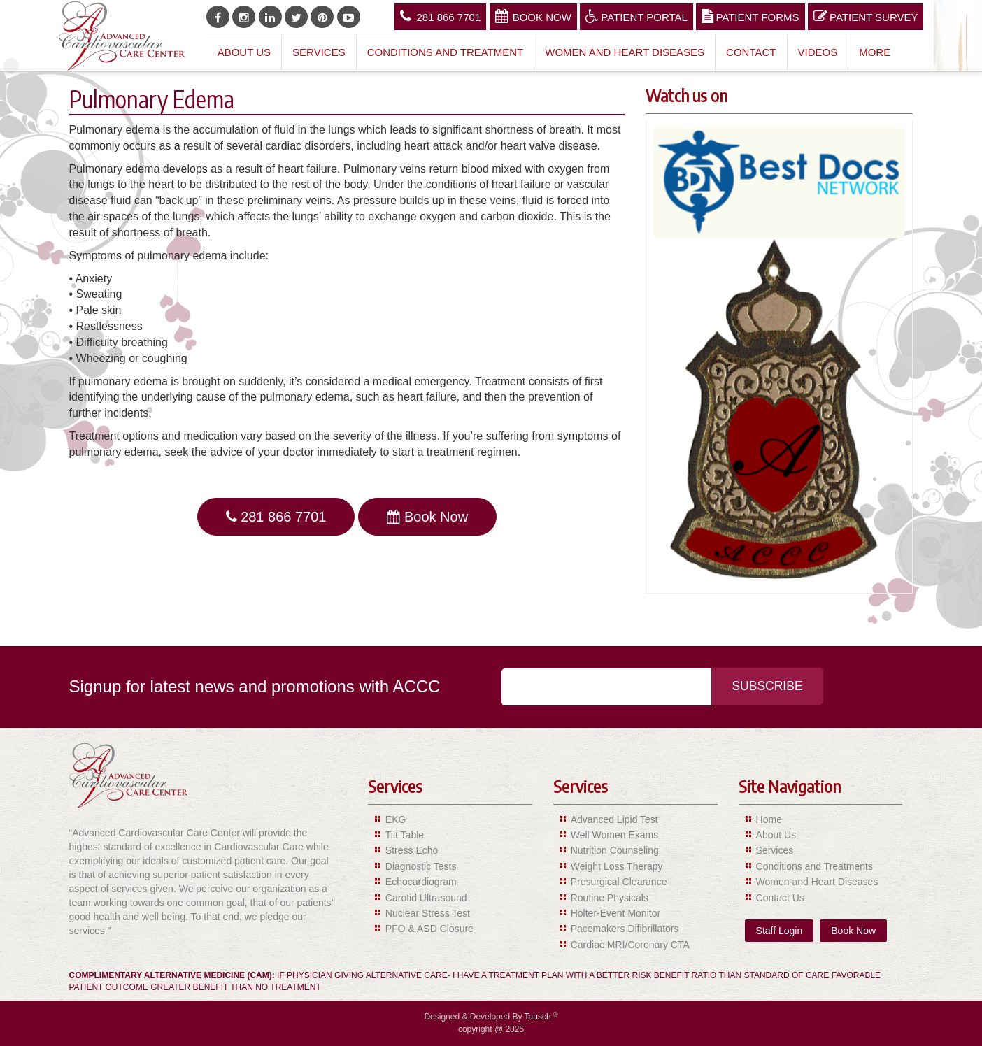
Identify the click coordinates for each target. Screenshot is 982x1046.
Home (769, 819)
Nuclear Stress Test (427, 913)
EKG (395, 819)
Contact (751, 52)
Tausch (539, 1017)
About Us (244, 52)
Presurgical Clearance (619, 881)
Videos (818, 52)
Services (319, 52)
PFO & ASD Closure (429, 928)
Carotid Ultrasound (426, 897)
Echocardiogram (421, 881)
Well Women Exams (615, 834)
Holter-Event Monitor (615, 913)
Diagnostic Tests (421, 866)
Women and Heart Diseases (624, 52)
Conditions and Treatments (814, 866)
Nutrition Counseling (615, 850)
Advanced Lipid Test (614, 819)
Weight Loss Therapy (617, 866)
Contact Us (780, 897)
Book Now (533, 16)
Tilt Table (404, 834)
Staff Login (779, 930)
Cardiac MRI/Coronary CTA (630, 944)
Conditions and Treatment (445, 52)
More (874, 52)
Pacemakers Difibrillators (625, 928)
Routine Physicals (609, 897)
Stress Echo (411, 850)
